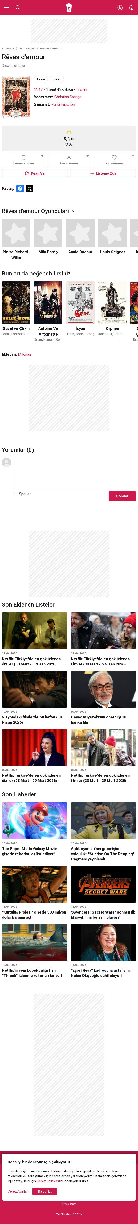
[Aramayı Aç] (18, 7)
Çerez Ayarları (18, 1191)
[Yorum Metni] (74, 473)
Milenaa (24, 354)
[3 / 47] (80, 311)
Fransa (81, 89)
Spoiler (25, 494)
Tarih (57, 79)
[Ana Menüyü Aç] (6, 7)
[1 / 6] (16, 240)
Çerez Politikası (48, 1181)
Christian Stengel (68, 97)
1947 (38, 89)
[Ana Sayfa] (69, 7)
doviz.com (69, 1204)
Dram (41, 79)
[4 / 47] (112, 311)
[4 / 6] (112, 240)
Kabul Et (45, 1191)
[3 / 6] (80, 240)
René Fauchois (63, 104)
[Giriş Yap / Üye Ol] (120, 7)
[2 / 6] (48, 240)
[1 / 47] (16, 311)
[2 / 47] (48, 311)
